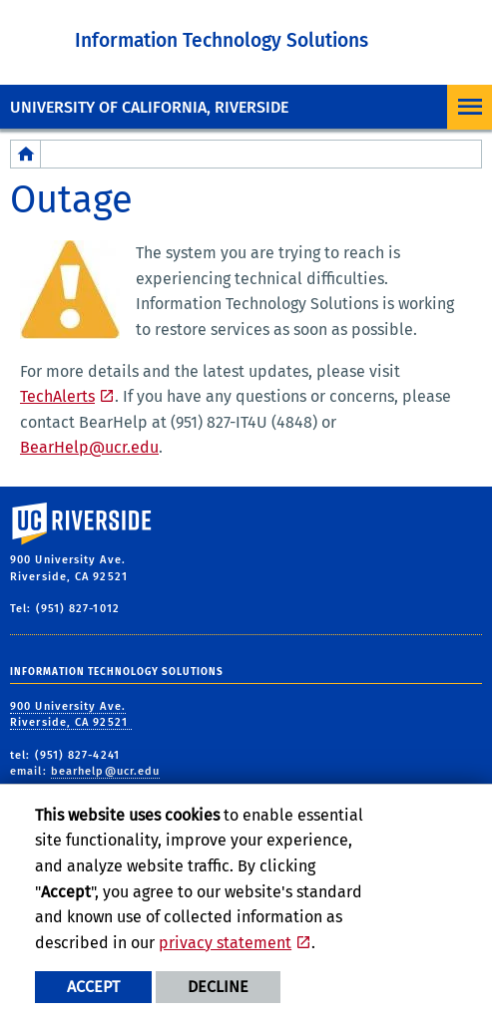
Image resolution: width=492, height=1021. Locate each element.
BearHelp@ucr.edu (89, 447)
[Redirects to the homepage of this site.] (26, 154)
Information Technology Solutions (221, 40)
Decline (218, 986)
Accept (93, 986)
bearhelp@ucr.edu (106, 771)
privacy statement (225, 942)
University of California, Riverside (149, 107)
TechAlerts (57, 396)
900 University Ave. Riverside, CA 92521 (71, 715)
